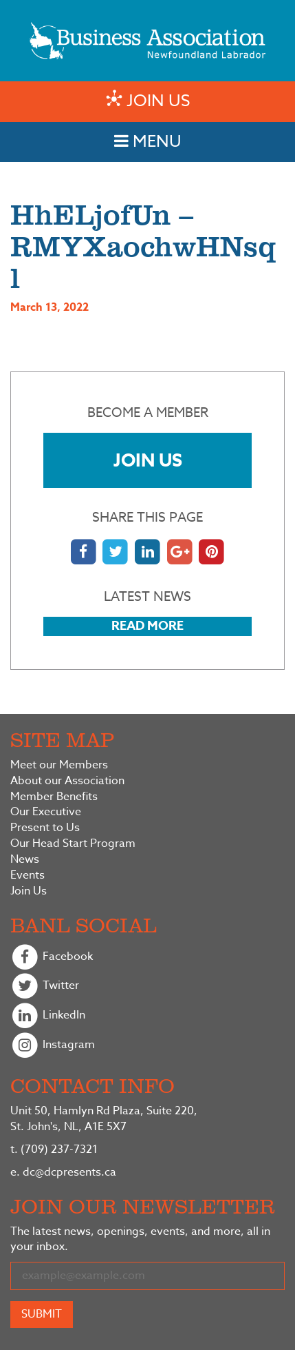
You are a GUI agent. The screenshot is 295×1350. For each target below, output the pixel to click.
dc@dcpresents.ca (63, 1172)
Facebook (51, 957)
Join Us (147, 460)
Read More (147, 626)
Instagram (52, 1046)
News (24, 860)
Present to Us (45, 828)
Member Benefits (54, 797)
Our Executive (45, 812)
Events (27, 875)
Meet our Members (59, 765)
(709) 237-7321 (54, 1149)
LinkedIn (47, 1016)
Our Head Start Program (72, 844)
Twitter (44, 986)
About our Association (67, 781)
